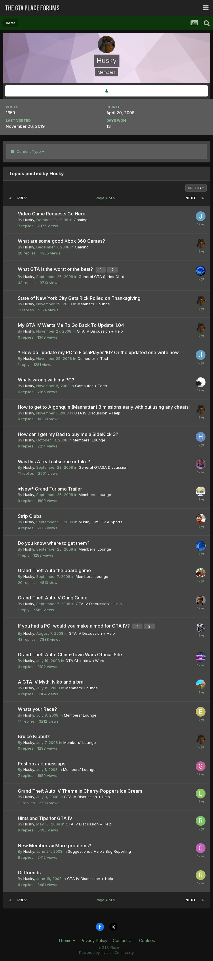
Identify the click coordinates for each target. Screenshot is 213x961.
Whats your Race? (37, 709)
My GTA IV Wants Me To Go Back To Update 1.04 (71, 325)
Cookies (147, 940)
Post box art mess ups (41, 764)
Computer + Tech (93, 358)
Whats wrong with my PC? (46, 380)
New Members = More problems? (54, 845)
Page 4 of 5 (106, 198)
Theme (66, 940)
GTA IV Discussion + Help (100, 331)
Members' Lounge (93, 304)
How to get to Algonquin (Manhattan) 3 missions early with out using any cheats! (104, 407)
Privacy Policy (94, 940)
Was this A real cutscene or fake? (54, 461)
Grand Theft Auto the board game (54, 570)
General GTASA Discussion (103, 467)
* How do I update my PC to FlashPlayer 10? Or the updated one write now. (99, 352)
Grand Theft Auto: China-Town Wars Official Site (70, 654)
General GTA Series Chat (101, 276)
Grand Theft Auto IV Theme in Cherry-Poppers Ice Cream (80, 791)
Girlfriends (29, 872)
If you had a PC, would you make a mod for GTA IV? (74, 626)
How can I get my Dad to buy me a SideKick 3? (68, 434)
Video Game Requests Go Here (51, 214)
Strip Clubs (29, 516)
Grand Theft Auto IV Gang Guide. (53, 598)
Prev (22, 198)
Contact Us (123, 940)
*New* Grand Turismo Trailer (50, 489)
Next (190, 198)
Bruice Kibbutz (34, 736)
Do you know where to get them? (54, 543)
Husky (28, 219)
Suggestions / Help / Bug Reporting (99, 851)
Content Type (27, 151)
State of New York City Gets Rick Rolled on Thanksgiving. (80, 298)
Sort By (196, 188)
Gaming (81, 219)
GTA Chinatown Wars (84, 660)
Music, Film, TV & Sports (100, 522)
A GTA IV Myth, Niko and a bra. (51, 682)
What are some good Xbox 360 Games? (61, 241)
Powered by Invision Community (106, 952)
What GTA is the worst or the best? (56, 269)
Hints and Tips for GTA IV (45, 818)
